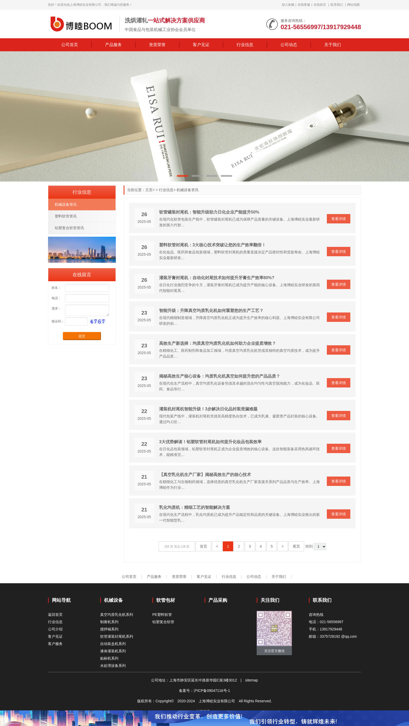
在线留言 (320, 5)
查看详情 (338, 219)
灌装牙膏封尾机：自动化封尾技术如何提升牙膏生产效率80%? (216, 278)
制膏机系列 (109, 622)
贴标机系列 (109, 658)
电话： (56, 298)
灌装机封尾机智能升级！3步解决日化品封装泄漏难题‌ (208, 409)
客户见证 (201, 44)
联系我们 (336, 5)
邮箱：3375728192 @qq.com (333, 636)
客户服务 (55, 644)
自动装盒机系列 (113, 644)
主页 (149, 190)
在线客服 (304, 5)
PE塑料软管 (162, 614)
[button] (182, 176)
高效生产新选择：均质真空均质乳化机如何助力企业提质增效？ (217, 343)
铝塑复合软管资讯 (69, 228)
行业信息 (245, 44)
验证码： (58, 321)
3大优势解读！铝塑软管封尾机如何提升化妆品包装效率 (210, 442)
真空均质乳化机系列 (116, 614)
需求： (56, 308)
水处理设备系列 (113, 666)
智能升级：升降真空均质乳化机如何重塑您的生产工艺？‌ (211, 310)
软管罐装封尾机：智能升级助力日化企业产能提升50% (209, 212)
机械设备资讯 (188, 190)
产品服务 (113, 44)
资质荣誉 (157, 44)
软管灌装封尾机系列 (116, 636)
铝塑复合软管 (163, 622)
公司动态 (288, 44)
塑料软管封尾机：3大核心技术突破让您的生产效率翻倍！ (212, 245)
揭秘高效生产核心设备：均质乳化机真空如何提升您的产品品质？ (219, 376)
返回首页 (55, 614)
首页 (203, 546)
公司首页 (69, 44)
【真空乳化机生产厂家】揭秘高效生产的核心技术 (205, 474)
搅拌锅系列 (109, 629)
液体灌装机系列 (113, 651)
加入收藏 (288, 5)
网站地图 (353, 5)
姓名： (56, 288)
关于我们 (332, 44)
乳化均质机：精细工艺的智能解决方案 (194, 507)
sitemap (251, 680)
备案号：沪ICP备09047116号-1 (204, 691)
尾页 (296, 546)
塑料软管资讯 (66, 216)
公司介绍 (55, 629)
